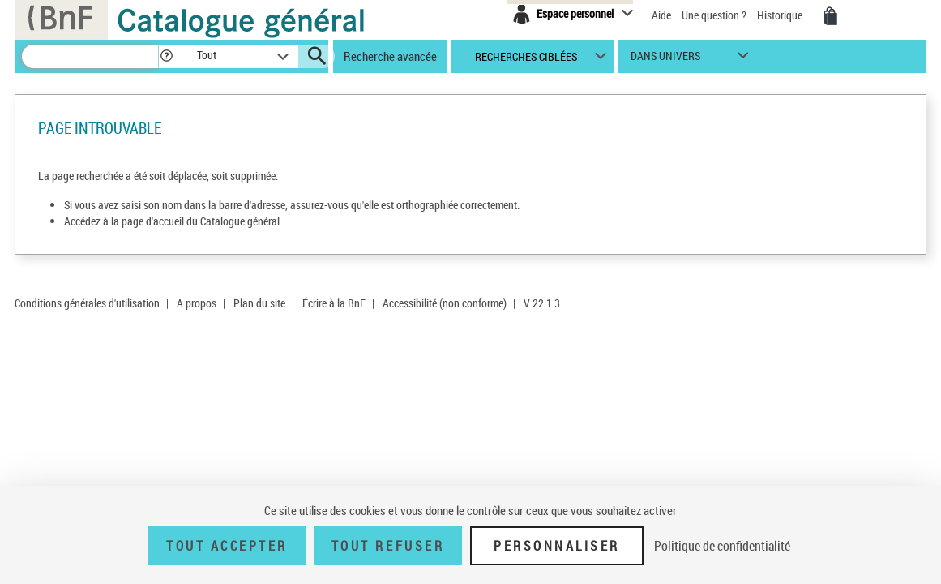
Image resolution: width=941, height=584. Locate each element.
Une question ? (714, 15)
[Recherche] (90, 56)
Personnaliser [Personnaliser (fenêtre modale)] (557, 546)
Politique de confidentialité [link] (722, 546)
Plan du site (259, 303)
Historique (781, 15)
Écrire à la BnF (334, 303)
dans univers (665, 59)
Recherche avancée (390, 56)
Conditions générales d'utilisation (87, 303)
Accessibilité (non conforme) (445, 303)
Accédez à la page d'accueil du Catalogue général (172, 221)
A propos (196, 303)
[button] (166, 56)
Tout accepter (227, 546)
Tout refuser (387, 546)
